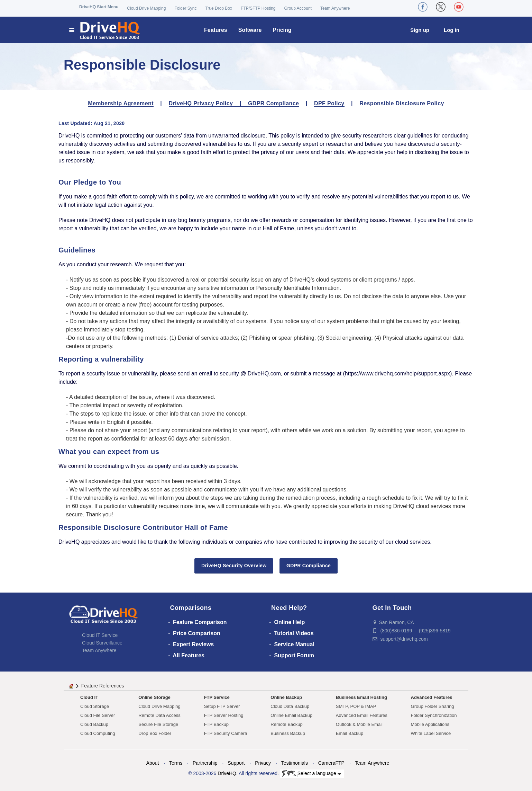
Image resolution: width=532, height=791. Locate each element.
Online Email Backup (291, 715)
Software (250, 30)
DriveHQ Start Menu (98, 7)
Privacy (263, 763)
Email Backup (349, 733)
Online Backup (286, 697)
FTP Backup (216, 724)
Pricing (282, 30)
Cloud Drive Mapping (146, 8)
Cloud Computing (97, 733)
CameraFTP (331, 763)
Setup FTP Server (222, 706)
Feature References (102, 685)
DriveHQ (227, 773)
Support (236, 763)
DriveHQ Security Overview (233, 565)
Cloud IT (89, 697)
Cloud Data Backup (289, 706)
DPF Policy (329, 103)
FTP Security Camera (225, 733)
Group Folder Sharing (432, 706)
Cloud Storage (94, 706)
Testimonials (294, 763)
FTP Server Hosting (224, 715)
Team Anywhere (335, 8)
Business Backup (287, 733)
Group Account (298, 8)
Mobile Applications (430, 724)
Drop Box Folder (154, 733)
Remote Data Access (159, 715)
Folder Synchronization (434, 715)
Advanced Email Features (361, 715)
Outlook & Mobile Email (359, 724)
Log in (451, 30)
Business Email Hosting (361, 697)
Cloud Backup (94, 724)
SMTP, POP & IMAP (356, 706)
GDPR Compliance (273, 103)
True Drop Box (218, 8)
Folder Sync (185, 8)
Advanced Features (431, 697)
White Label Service (431, 733)
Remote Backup (286, 724)
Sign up (419, 30)
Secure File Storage (158, 724)
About (152, 763)
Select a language (311, 773)
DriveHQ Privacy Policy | (208, 103)
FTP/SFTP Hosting (258, 8)
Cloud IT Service (100, 635)
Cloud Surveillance (102, 643)
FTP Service (217, 697)
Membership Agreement (121, 103)
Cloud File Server (97, 715)
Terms (175, 763)
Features (215, 30)
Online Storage (154, 697)
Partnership (205, 763)
